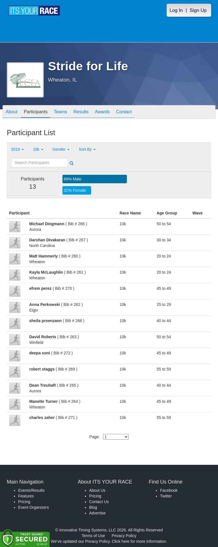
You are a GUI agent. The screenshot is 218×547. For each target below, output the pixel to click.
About (12, 112)
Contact (124, 112)
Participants (36, 112)
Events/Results (31, 490)
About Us (97, 490)
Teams (60, 112)
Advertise (97, 513)
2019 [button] (17, 149)
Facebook (168, 490)
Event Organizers (33, 507)
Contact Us (99, 501)
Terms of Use (93, 535)
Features (26, 496)
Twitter (166, 496)
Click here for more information (139, 541)
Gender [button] (61, 149)
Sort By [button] (87, 149)
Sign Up (198, 10)
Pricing (24, 501)
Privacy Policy (124, 535)
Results (81, 112)
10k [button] (38, 149)
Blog (93, 507)
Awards (102, 112)
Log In (176, 10)
